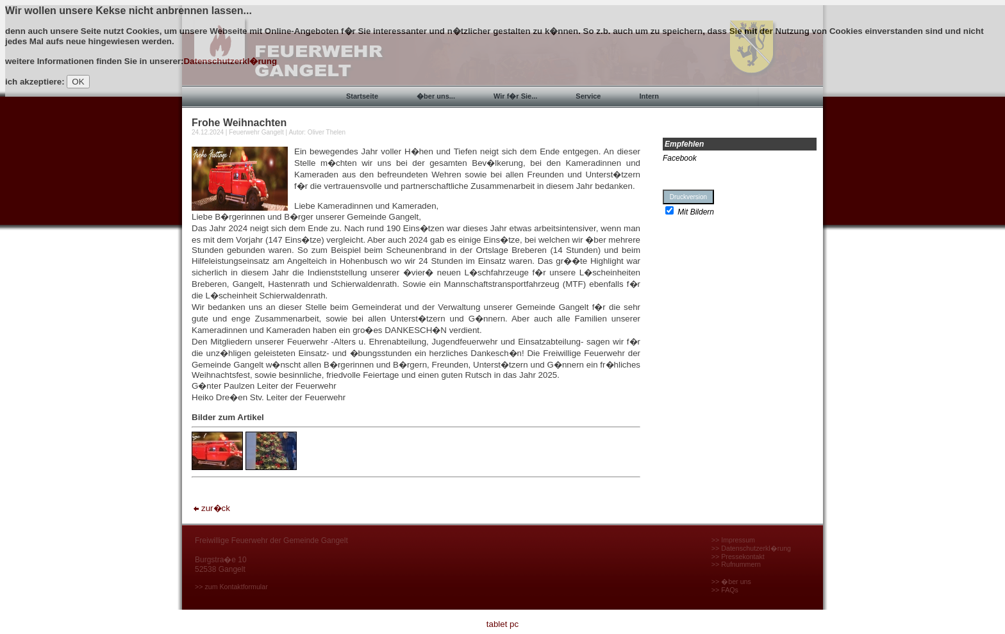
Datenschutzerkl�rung (230, 61)
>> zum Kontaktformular (231, 586)
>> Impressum (733, 540)
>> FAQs (724, 590)
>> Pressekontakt (738, 556)
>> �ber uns (731, 581)
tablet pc (502, 624)
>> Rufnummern (736, 564)
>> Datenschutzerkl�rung (751, 548)
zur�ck (211, 508)
